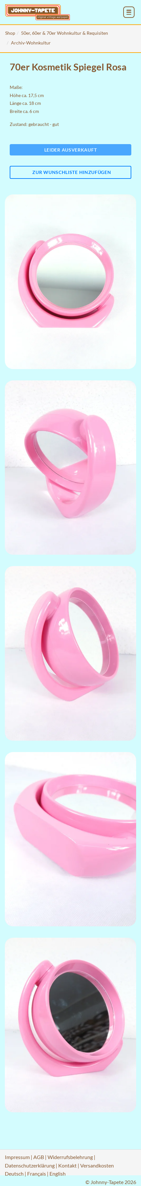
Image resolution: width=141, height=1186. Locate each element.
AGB (38, 1157)
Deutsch (14, 1173)
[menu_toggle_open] (129, 12)
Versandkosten (97, 1165)
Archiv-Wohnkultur (31, 42)
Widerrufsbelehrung (70, 1157)
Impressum (17, 1157)
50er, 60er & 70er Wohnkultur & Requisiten (64, 33)
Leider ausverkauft (70, 150)
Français (36, 1173)
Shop (10, 33)
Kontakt (67, 1165)
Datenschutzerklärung (30, 1165)
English (57, 1173)
